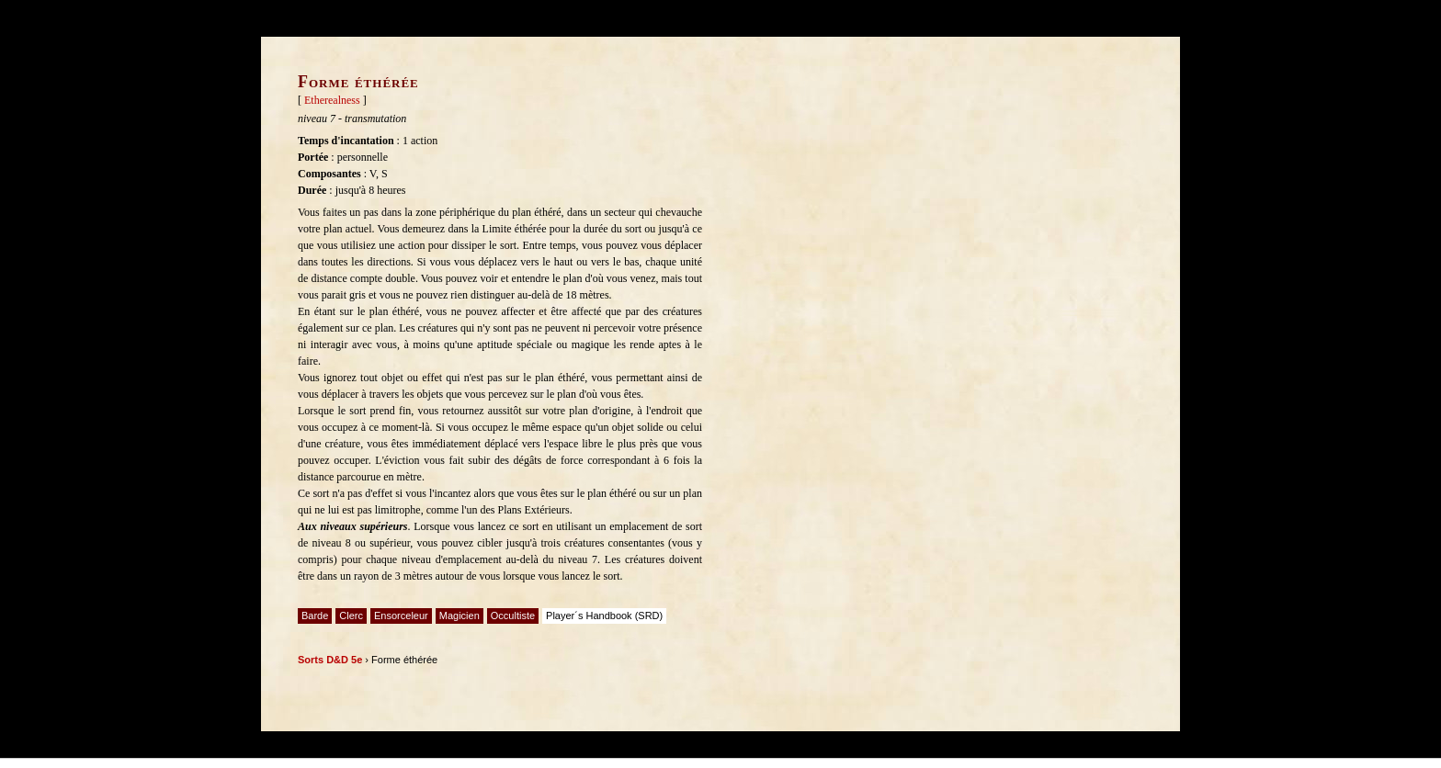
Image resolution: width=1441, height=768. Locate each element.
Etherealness (332, 100)
